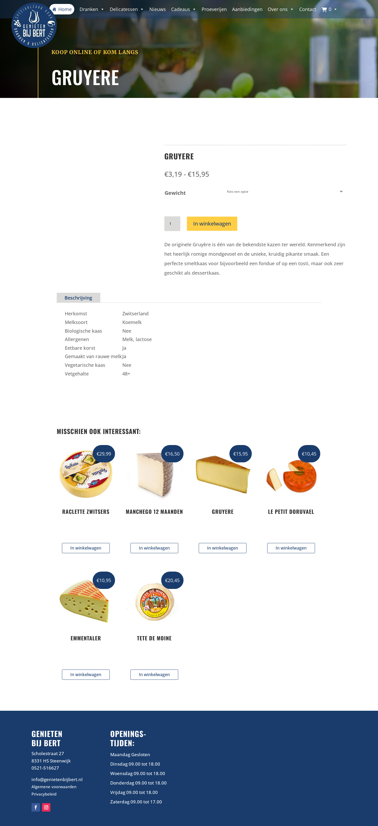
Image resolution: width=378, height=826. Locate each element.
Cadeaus (183, 9)
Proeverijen (214, 9)
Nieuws (157, 9)
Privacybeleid (44, 793)
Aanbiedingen (247, 9)
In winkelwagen (212, 223)
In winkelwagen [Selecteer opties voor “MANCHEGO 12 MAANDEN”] (154, 548)
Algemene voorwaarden (54, 786)
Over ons (281, 9)
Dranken (92, 9)
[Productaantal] (172, 223)
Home (65, 9)
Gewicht (175, 192)
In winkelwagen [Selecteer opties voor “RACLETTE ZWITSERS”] (85, 548)
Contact (307, 9)
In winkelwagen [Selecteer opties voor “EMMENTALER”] (85, 674)
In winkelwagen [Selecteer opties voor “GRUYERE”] (222, 548)
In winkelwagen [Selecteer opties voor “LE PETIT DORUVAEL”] (291, 548)
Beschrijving (78, 297)
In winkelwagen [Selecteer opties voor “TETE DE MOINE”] (154, 674)
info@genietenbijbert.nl (57, 779)
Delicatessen (127, 9)
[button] (329, 9)
